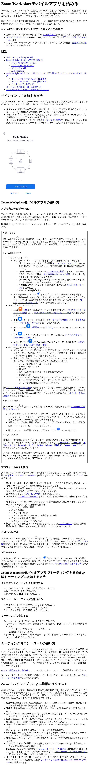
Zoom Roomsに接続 (55, 271)
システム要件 (49, 34)
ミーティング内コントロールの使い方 (23, 87)
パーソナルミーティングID (65, 263)
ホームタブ (10, 233)
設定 (82, 475)
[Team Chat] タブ (12, 400)
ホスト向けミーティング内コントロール (52, 313)
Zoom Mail (63, 443)
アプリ (31, 445)
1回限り (35, 327)
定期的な (49, 327)
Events (22, 445)
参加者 (25, 670)
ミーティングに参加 (51, 120)
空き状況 (9, 475)
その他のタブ (11, 435)
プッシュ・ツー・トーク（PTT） (51, 749)
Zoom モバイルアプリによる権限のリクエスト (27, 89)
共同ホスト (14, 670)
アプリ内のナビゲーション (23, 63)
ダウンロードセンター (16, 37)
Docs (75, 445)
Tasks (67, 445)
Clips (40, 445)
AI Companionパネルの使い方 (68, 564)
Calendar (76, 443)
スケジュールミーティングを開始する (29, 81)
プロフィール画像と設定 (22, 65)
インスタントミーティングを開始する (29, 79)
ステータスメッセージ (26, 475)
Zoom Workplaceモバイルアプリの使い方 (24, 60)
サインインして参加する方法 (19, 57)
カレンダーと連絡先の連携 (18, 387)
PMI (26, 310)
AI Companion (17, 71)
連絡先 (58, 445)
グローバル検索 (18, 68)
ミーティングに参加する (22, 84)
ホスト (4, 670)
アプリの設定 (65, 524)
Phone (49, 445)
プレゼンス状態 (33, 494)
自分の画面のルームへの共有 (56, 274)
